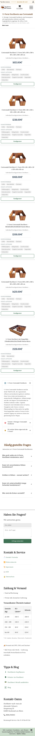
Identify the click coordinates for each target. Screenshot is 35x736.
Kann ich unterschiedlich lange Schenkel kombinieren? (17, 484)
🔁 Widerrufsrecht (10, 563)
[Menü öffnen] (31, 7)
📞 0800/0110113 (9, 716)
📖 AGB (6, 573)
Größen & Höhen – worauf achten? (17, 475)
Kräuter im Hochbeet (14, 679)
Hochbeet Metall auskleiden (17, 684)
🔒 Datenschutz (9, 578)
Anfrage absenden (17, 542)
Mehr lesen (5, 25)
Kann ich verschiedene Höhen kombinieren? (17, 466)
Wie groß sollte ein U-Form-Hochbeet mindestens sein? (17, 456)
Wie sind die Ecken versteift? (17, 493)
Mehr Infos (21, 734)
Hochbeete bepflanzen (15, 673)
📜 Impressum (8, 568)
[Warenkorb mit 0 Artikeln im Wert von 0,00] (20, 7)
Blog (8, 689)
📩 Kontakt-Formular (11, 559)
